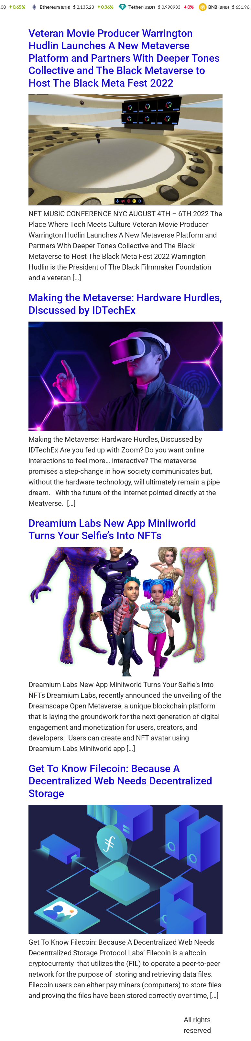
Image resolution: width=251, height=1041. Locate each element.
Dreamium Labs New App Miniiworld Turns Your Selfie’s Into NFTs (112, 529)
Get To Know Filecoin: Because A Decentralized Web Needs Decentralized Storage (120, 781)
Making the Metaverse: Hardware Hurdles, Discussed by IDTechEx (125, 304)
